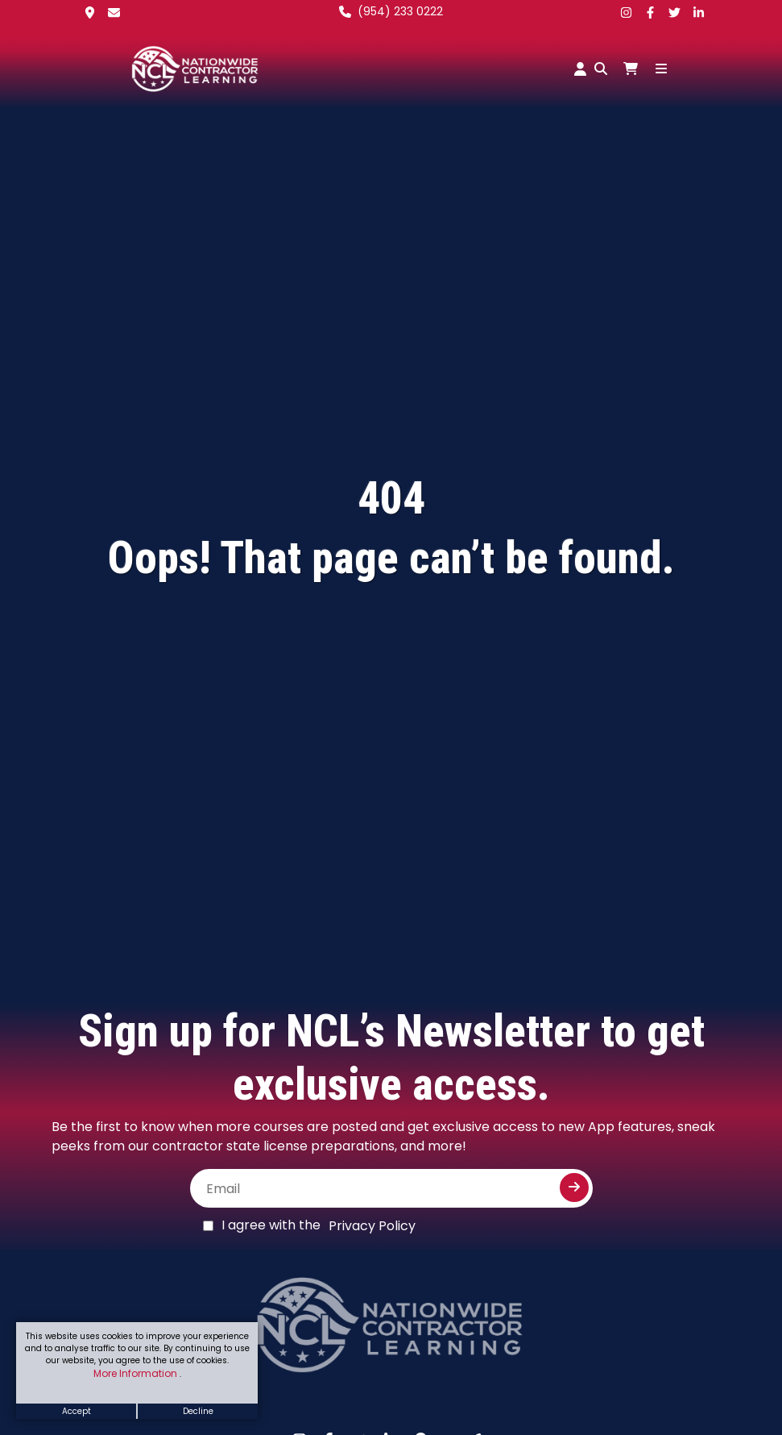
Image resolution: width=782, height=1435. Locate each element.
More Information (136, 1373)
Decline (198, 1411)
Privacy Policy (372, 1226)
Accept (76, 1411)
